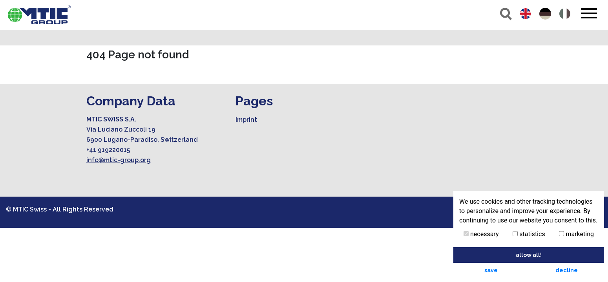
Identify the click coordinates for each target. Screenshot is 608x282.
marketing (576, 234)
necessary (481, 234)
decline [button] (566, 270)
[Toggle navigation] (589, 13)
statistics (529, 234)
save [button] (491, 270)
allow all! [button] (529, 254)
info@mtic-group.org (118, 160)
